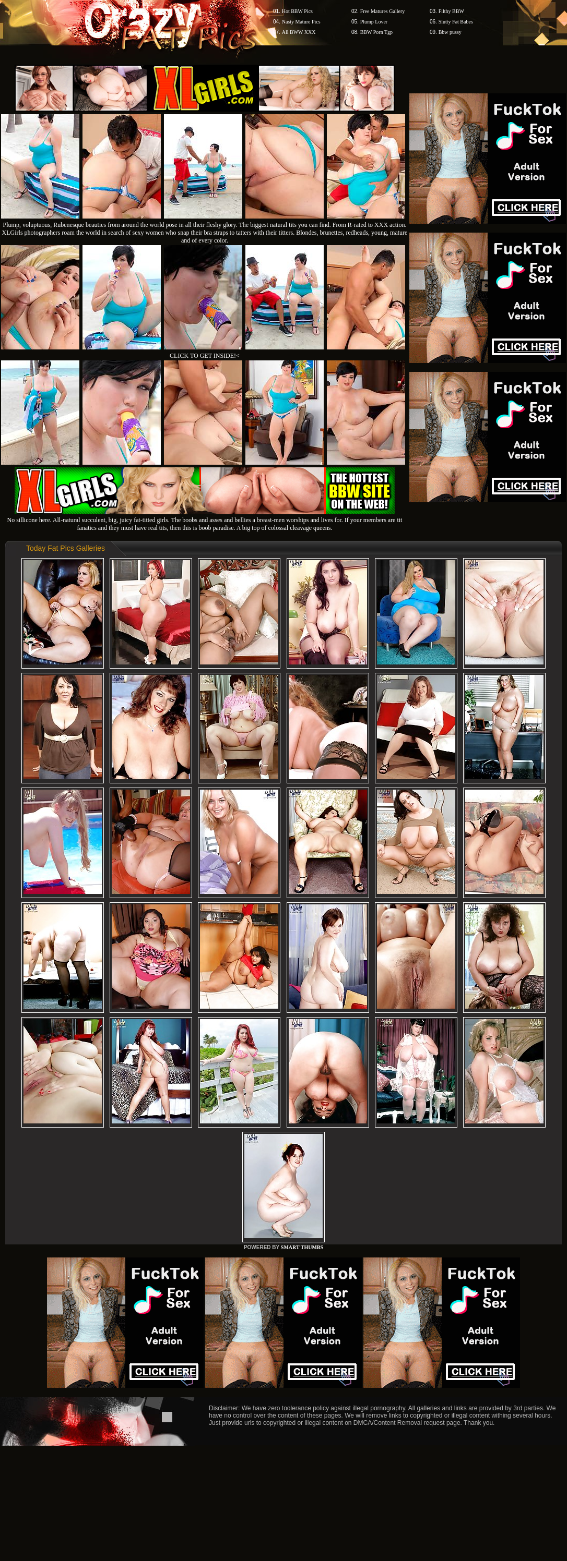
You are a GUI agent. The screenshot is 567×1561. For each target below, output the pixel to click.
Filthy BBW (451, 11)
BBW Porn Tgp (376, 32)
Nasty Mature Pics (301, 22)
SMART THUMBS (302, 1247)
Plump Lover (374, 22)
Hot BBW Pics (297, 11)
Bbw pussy (450, 32)
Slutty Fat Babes (456, 22)
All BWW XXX (299, 32)
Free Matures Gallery (382, 11)
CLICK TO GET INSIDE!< (205, 355)
